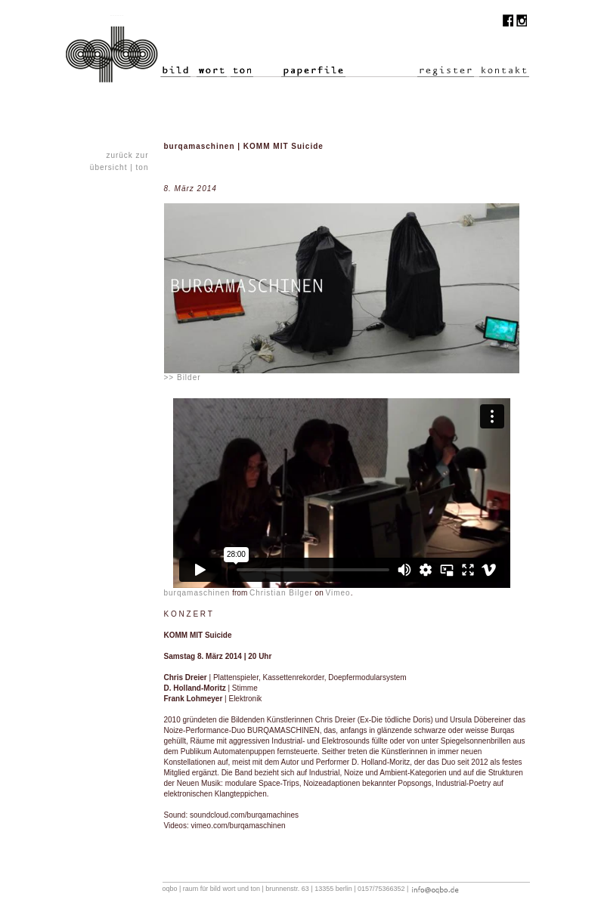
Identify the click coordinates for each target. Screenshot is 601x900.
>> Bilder (182, 377)
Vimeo (338, 593)
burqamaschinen (197, 593)
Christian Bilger (281, 593)
